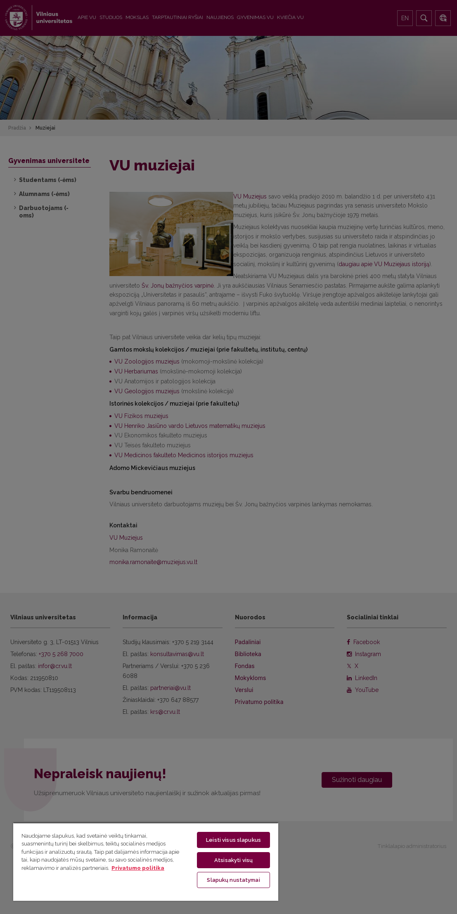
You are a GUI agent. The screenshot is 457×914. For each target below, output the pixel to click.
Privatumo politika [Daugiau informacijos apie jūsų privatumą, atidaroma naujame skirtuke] (137, 867)
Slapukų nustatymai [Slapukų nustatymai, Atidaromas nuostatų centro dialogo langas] (233, 879)
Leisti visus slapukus (233, 839)
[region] (145, 861)
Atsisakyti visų (233, 859)
